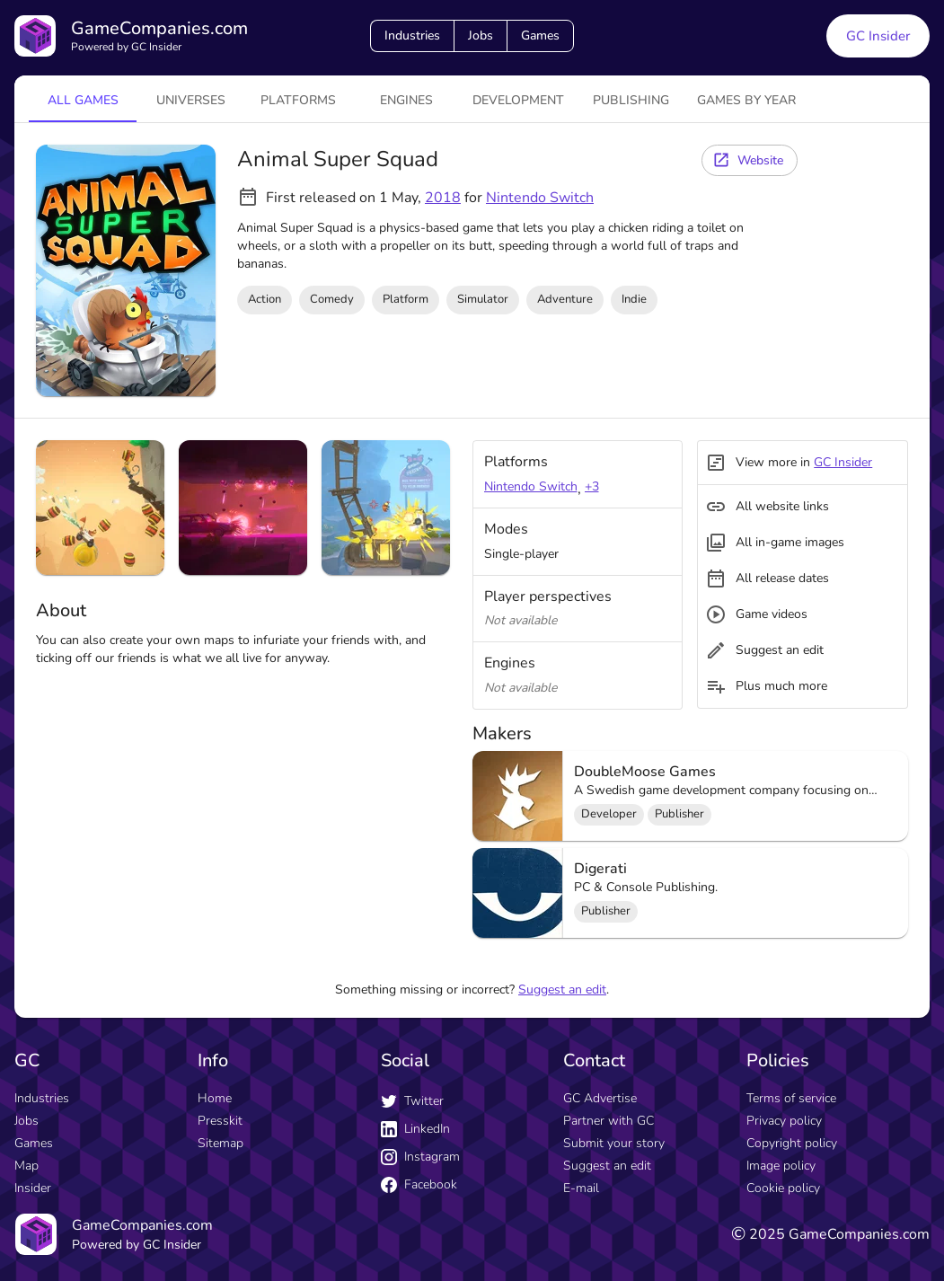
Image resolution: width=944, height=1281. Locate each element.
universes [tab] (190, 100)
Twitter (412, 1100)
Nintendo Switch (540, 198)
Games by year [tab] (746, 100)
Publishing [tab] (631, 100)
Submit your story (614, 1143)
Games (540, 35)
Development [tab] (518, 100)
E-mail (581, 1188)
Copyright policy (791, 1143)
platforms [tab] (298, 100)
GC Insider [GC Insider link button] (878, 36)
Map (26, 1165)
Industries (412, 35)
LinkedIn (415, 1128)
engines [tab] (406, 100)
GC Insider (843, 462)
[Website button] (749, 160)
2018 (443, 198)
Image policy (781, 1165)
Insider (32, 1188)
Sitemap (220, 1143)
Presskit (220, 1120)
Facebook (419, 1184)
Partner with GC (608, 1120)
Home (215, 1098)
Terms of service (791, 1098)
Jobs (480, 35)
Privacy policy (784, 1120)
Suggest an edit (562, 989)
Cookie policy (783, 1188)
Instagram (420, 1156)
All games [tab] (83, 100)
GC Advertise (600, 1098)
